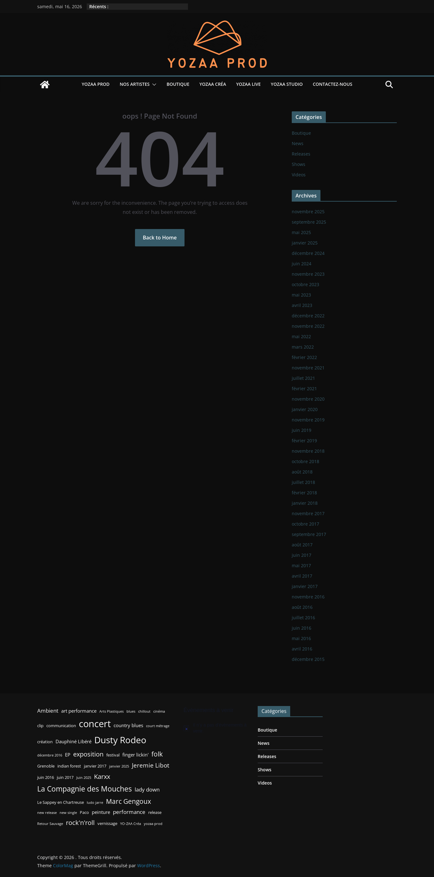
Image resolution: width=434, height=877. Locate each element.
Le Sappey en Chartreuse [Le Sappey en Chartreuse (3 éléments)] (60, 802)
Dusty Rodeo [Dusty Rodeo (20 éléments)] (120, 740)
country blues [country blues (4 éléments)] (128, 725)
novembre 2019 (308, 420)
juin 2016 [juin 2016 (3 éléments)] (45, 777)
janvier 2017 (305, 586)
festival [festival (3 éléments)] (113, 755)
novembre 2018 (308, 451)
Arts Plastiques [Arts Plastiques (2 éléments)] (111, 711)
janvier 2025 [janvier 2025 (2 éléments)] (119, 766)
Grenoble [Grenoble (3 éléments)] (46, 766)
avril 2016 (302, 649)
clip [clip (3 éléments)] (40, 725)
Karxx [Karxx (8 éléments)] (102, 776)
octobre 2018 (305, 461)
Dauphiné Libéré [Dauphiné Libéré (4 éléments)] (73, 741)
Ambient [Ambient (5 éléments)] (47, 710)
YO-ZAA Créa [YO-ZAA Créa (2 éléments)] (130, 823)
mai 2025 (301, 232)
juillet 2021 (303, 378)
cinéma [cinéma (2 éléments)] (159, 711)
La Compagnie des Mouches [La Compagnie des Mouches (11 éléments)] (84, 789)
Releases (301, 154)
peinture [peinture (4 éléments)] (101, 812)
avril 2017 (302, 576)
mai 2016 (301, 638)
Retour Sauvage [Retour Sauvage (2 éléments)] (50, 823)
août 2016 (302, 607)
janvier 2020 (305, 409)
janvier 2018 (305, 503)
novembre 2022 (308, 326)
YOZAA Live (248, 84)
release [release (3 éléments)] (154, 812)
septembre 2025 (309, 222)
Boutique (178, 84)
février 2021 (304, 388)
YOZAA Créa (212, 84)
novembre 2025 (308, 212)
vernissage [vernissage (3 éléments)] (107, 823)
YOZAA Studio (287, 84)
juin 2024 (301, 264)
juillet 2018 (303, 482)
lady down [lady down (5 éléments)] (147, 789)
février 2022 (304, 357)
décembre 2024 (308, 253)
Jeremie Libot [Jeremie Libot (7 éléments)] (150, 765)
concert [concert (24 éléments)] (95, 723)
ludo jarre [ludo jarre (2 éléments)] (95, 802)
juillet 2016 (303, 618)
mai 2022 (301, 336)
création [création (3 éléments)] (45, 742)
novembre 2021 (308, 368)
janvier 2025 (305, 243)
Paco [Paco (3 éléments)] (84, 812)
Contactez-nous (332, 84)
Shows (298, 164)
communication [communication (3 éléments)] (61, 725)
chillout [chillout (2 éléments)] (144, 711)
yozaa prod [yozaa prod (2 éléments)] (153, 823)
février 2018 (304, 493)
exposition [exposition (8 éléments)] (88, 754)
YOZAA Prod (95, 84)
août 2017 (302, 545)
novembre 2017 (308, 513)
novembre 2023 (308, 274)
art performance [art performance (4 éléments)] (79, 711)
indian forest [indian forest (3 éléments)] (69, 766)
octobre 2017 (305, 524)
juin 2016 (301, 628)
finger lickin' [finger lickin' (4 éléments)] (135, 754)
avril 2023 (302, 305)
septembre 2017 (309, 534)
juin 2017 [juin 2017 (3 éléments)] (65, 777)
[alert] (216, 728)
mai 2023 (301, 295)
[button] (153, 84)
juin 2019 (301, 430)
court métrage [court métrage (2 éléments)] (157, 726)
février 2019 (304, 441)
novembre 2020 (308, 399)
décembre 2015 (308, 659)
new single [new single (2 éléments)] (68, 812)
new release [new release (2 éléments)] (47, 812)
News (297, 143)
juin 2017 (301, 555)
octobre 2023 (305, 284)
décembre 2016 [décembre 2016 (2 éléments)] (49, 755)
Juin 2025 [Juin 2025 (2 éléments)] (83, 777)
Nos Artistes (135, 84)
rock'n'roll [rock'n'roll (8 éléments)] (80, 822)
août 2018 (302, 472)
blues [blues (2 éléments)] (130, 711)
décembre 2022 (308, 316)
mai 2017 (301, 565)
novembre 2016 (308, 597)
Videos (299, 175)
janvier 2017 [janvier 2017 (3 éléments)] (95, 766)
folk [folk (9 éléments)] (157, 753)
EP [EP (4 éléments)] (67, 754)
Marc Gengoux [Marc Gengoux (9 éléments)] (128, 801)
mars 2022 (303, 347)
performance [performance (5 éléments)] (129, 811)
